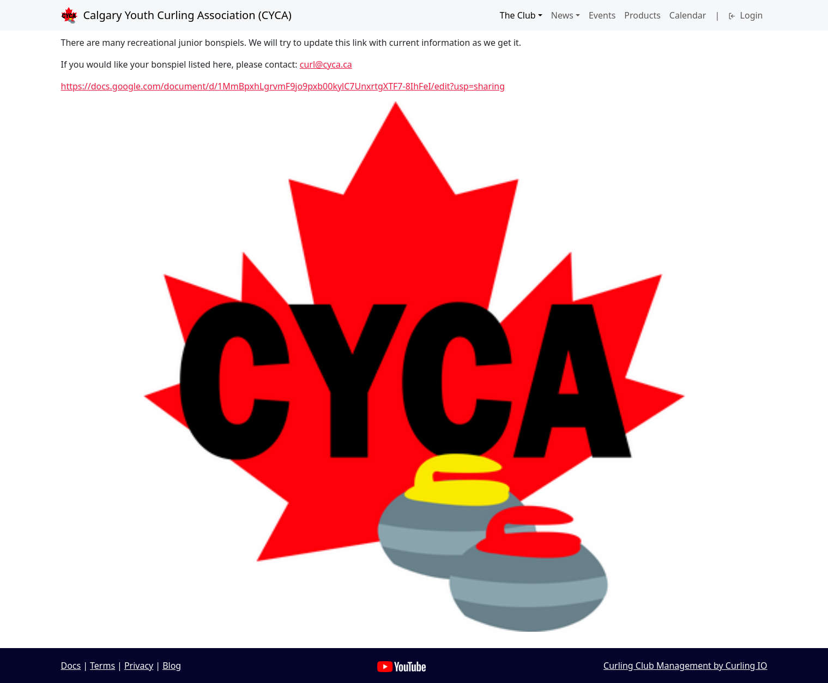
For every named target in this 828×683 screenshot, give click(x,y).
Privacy (138, 666)
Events (602, 15)
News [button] (562, 15)
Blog (171, 666)
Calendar (687, 15)
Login (745, 15)
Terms (102, 666)
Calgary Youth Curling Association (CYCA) (176, 15)
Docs (71, 666)
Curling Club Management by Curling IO (685, 666)
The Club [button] (518, 15)
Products (642, 15)
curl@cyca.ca (326, 64)
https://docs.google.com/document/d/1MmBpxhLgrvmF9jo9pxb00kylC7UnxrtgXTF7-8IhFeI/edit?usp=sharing (283, 86)
